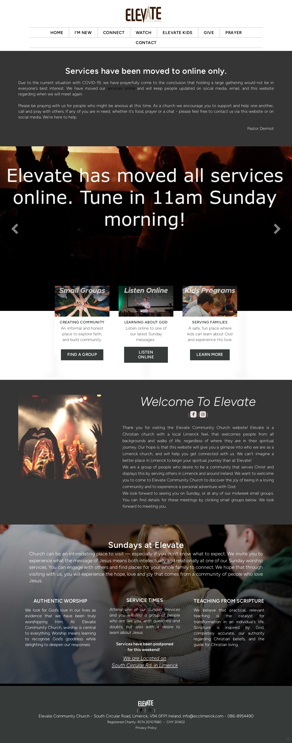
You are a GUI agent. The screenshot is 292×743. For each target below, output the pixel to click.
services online (121, 88)
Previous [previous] (15, 228)
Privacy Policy (146, 728)
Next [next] (277, 228)
